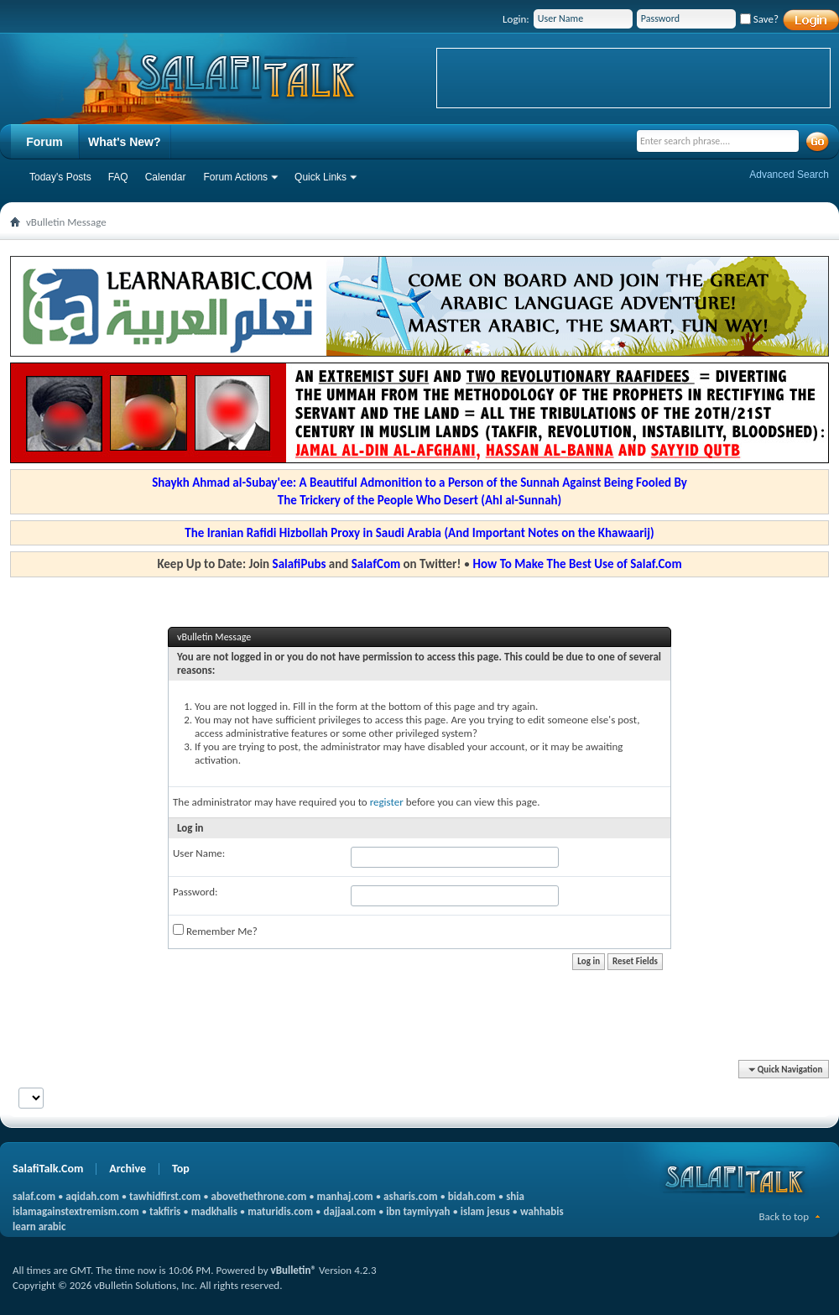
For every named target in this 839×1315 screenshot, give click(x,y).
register (387, 802)
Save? (759, 19)
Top (181, 1168)
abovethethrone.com (259, 1196)
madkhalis (214, 1211)
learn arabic (39, 1226)
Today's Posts (60, 177)
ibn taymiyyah (418, 1211)
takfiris (164, 1211)
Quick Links (320, 177)
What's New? (124, 142)
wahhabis (542, 1211)
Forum (44, 142)
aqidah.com (91, 1196)
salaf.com (34, 1196)
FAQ (118, 177)
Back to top (783, 1216)
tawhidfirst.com (165, 1196)
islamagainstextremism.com (76, 1211)
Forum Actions (235, 177)
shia (515, 1196)
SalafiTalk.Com (48, 1168)
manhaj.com (345, 1196)
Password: (195, 891)
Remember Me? (215, 930)
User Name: (199, 853)
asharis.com (410, 1196)
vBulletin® (293, 1270)
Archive (127, 1168)
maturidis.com (280, 1211)
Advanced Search (789, 174)
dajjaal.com (350, 1211)
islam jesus (485, 1211)
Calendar (165, 177)
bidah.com (472, 1196)
